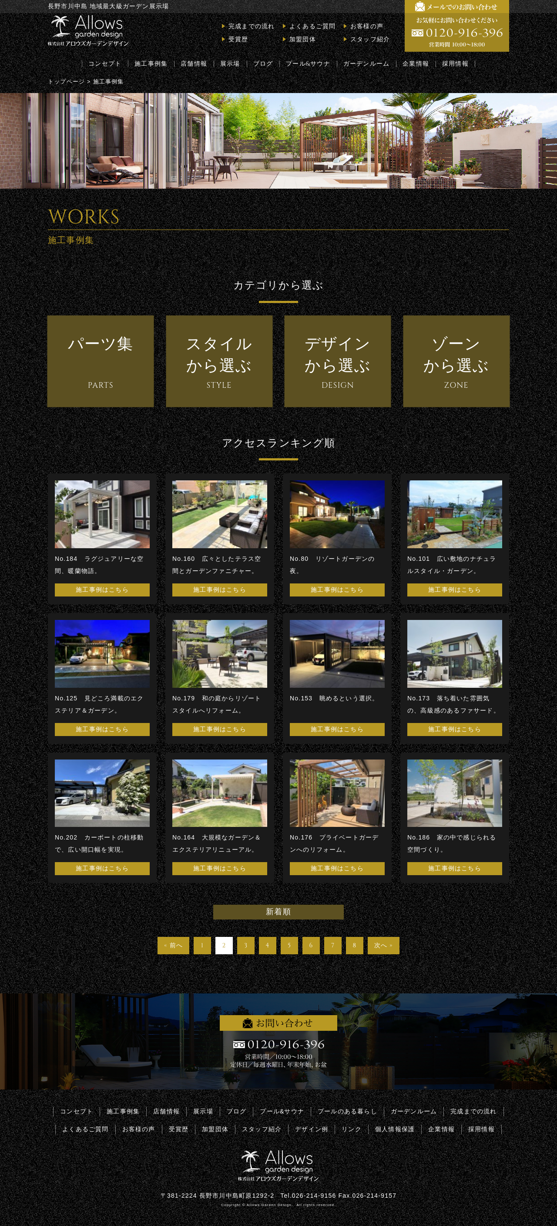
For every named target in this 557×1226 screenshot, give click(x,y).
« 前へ (173, 945)
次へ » (383, 945)
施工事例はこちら (102, 590)
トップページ (66, 81)
